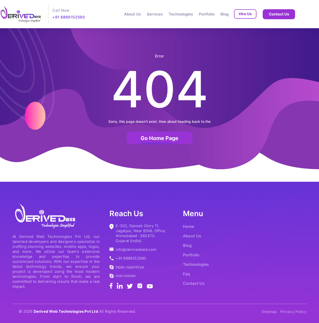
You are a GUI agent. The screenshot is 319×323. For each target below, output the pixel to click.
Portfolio (207, 14)
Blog (225, 14)
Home (188, 226)
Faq (186, 273)
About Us (132, 14)
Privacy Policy (293, 311)
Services (155, 14)
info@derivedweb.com (136, 249)
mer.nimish (126, 275)
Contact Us (279, 14)
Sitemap (269, 311)
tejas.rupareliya (130, 267)
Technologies (181, 14)
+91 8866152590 (68, 17)
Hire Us (245, 13)
